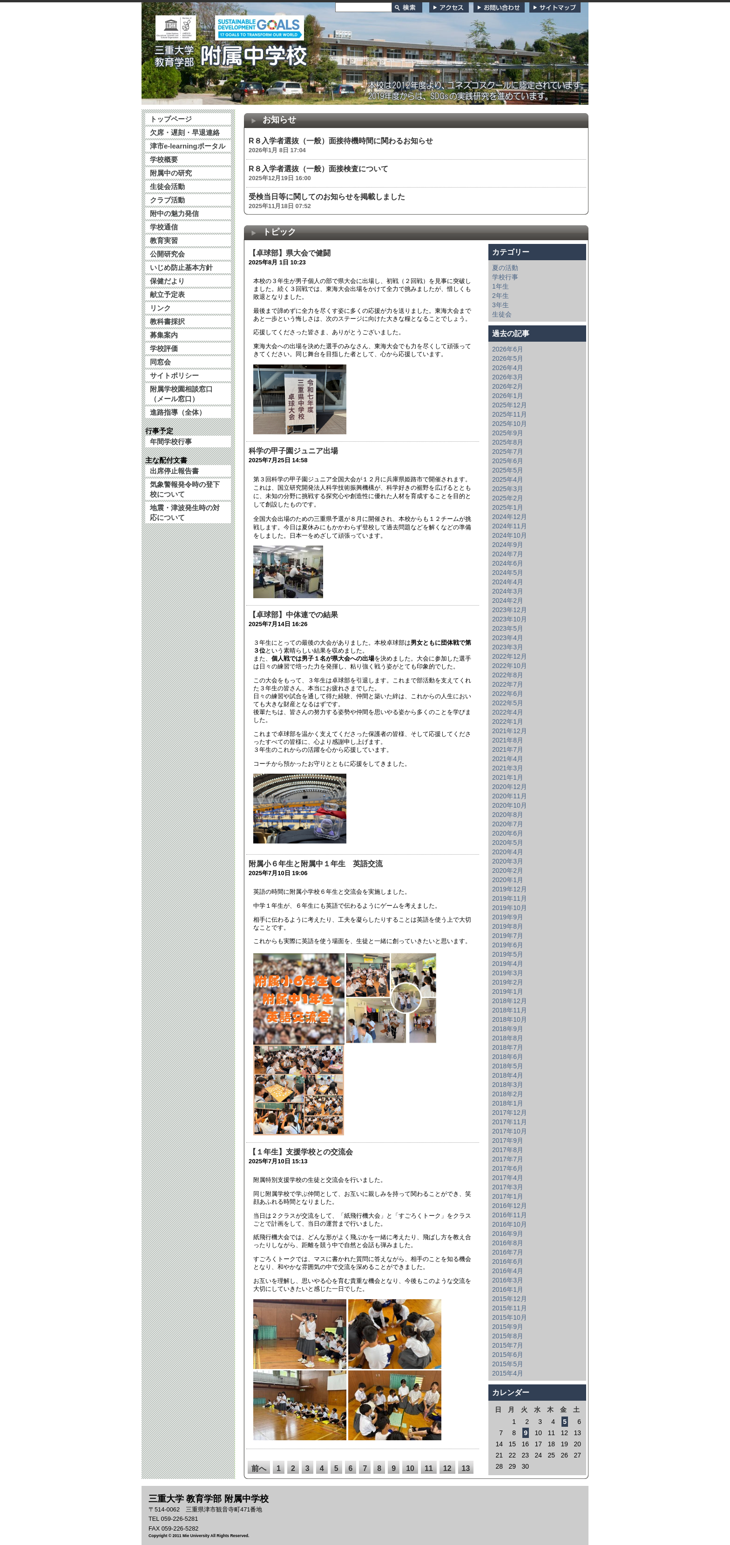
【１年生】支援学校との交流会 (301, 1152)
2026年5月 (507, 358)
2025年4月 (507, 479)
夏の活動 (505, 267)
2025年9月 (507, 433)
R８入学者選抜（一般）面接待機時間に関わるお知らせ (341, 141)
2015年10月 (509, 1317)
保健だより (167, 281)
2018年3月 (507, 1084)
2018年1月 (507, 1103)
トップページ (171, 119)
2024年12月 (509, 516)
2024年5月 (507, 572)
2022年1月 (507, 721)
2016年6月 (507, 1261)
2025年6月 (507, 461)
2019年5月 (507, 954)
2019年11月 (509, 898)
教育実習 (164, 240)
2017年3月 (507, 1187)
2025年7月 (507, 451)
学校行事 (505, 277)
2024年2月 (507, 600)
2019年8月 (507, 926)
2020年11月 (509, 796)
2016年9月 (507, 1233)
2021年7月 (507, 749)
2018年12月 (509, 1001)
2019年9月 (507, 917)
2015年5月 (507, 1364)
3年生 (500, 305)
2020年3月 (507, 861)
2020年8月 (507, 814)
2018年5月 (507, 1066)
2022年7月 (507, 684)
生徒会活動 (167, 186)
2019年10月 (509, 907)
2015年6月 (507, 1354)
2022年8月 (507, 675)
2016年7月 (507, 1252)
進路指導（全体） (178, 412)
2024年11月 (509, 526)
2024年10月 (509, 535)
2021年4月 (507, 758)
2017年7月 (507, 1159)
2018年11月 (509, 1010)
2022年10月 (509, 665)
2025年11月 (509, 414)
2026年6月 (507, 349)
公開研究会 (167, 254)
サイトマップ (555, 7)
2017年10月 (509, 1131)
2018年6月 (507, 1056)
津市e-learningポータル (187, 146)
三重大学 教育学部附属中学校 (231, 53)
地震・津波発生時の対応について (185, 512)
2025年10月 (509, 423)
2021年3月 (507, 768)
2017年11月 (509, 1122)
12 (447, 1468)
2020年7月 (507, 824)
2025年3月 (507, 489)
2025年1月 (507, 507)
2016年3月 (507, 1280)
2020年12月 (509, 786)
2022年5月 (507, 703)
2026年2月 (507, 386)
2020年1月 (507, 880)
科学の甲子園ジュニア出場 (293, 451)
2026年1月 (507, 395)
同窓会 (160, 362)
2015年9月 (507, 1326)
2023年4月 (507, 637)
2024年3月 (507, 591)
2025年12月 (509, 405)
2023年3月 (507, 647)
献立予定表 (167, 294)
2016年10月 (509, 1224)
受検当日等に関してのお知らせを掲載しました (327, 197)
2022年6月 (507, 693)
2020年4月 (507, 852)
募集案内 (164, 335)
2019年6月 (507, 945)
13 (466, 1468)
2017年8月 (507, 1150)
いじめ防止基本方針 (181, 267)
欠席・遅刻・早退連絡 (185, 132)
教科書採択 (167, 321)
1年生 (500, 286)
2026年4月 (507, 367)
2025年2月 (507, 498)
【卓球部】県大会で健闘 (293, 253)
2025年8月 (507, 442)
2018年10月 (509, 1019)
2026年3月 (507, 377)
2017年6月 (507, 1168)
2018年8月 (507, 1038)
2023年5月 (507, 628)
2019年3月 (507, 973)
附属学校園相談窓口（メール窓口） (181, 394)
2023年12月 (509, 610)
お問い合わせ (499, 7)
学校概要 (164, 159)
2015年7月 (507, 1345)
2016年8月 (507, 1243)
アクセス (449, 7)
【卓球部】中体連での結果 (293, 615)
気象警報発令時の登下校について (185, 489)
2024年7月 (507, 554)
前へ (258, 1468)
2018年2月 (507, 1094)
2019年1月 (507, 991)
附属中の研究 (171, 173)
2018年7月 (507, 1047)
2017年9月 (507, 1140)
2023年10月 (509, 619)
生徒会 (502, 314)
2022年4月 (507, 712)
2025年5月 (507, 470)
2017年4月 (507, 1177)
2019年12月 (509, 889)
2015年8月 (507, 1336)
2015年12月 (509, 1298)
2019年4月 (507, 963)
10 (410, 1468)
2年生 (500, 295)
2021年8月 (507, 740)
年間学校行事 (171, 441)
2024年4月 (507, 582)
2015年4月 (507, 1373)
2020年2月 (507, 870)
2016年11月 (509, 1215)
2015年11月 (509, 1308)
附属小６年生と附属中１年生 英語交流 (316, 864)
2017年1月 (507, 1196)
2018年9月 (507, 1028)
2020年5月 (507, 842)
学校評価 (164, 348)
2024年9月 (507, 544)
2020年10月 (509, 805)
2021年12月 (509, 731)
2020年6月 (507, 833)
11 (429, 1468)
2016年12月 (509, 1205)
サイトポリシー (174, 375)
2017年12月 (509, 1112)
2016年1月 (507, 1289)
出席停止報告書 (174, 471)
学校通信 (164, 227)
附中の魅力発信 (174, 213)
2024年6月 (507, 563)
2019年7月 (507, 935)
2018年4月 (507, 1075)
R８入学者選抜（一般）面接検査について (318, 169)
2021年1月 (507, 777)
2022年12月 (509, 656)
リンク (160, 308)
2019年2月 (507, 982)
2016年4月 (507, 1271)
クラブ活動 (167, 200)
